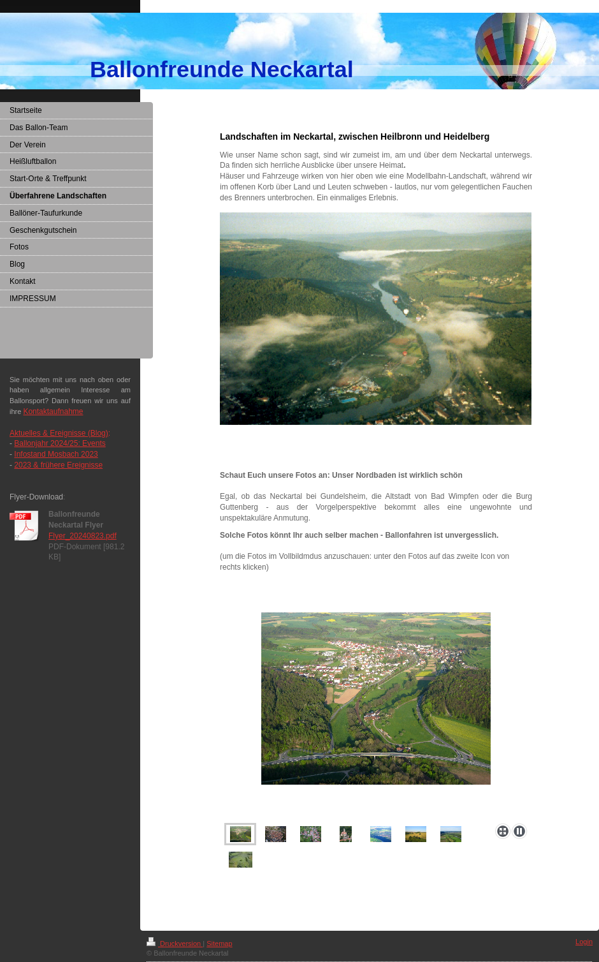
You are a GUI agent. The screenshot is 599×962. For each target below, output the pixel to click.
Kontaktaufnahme (53, 411)
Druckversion (175, 943)
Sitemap (219, 943)
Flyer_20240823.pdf (82, 535)
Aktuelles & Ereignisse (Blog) (59, 433)
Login (584, 941)
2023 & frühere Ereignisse (58, 465)
